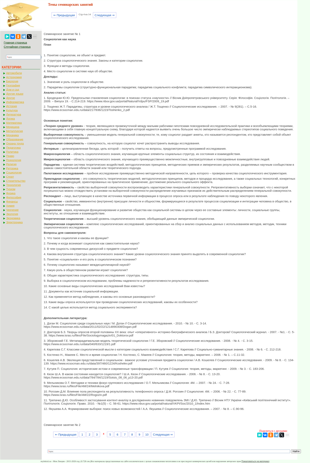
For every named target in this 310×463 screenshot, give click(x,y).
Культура (12, 110)
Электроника (14, 222)
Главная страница (15, 42)
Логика (10, 118)
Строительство (15, 180)
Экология (12, 214)
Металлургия (14, 131)
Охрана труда (15, 143)
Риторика (12, 168)
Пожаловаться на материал (255, 461)
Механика (12, 135)
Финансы (12, 201)
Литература (13, 114)
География (13, 85)
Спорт (10, 176)
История (11, 106)
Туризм (10, 189)
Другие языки (14, 93)
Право (10, 156)
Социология (14, 172)
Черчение (12, 209)
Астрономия (14, 77)
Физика (10, 193)
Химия (10, 205)
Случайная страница (17, 46)
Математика (14, 122)
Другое (10, 98)
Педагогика (13, 147)
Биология (12, 81)
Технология (13, 185)
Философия (13, 197)
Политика (12, 151)
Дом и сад (12, 89)
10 (147, 434)
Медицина (12, 127)
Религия (11, 164)
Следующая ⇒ (105, 15)
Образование (14, 139)
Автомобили (14, 73)
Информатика (15, 102)
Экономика (13, 218)
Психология (13, 160)
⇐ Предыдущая (64, 15)
